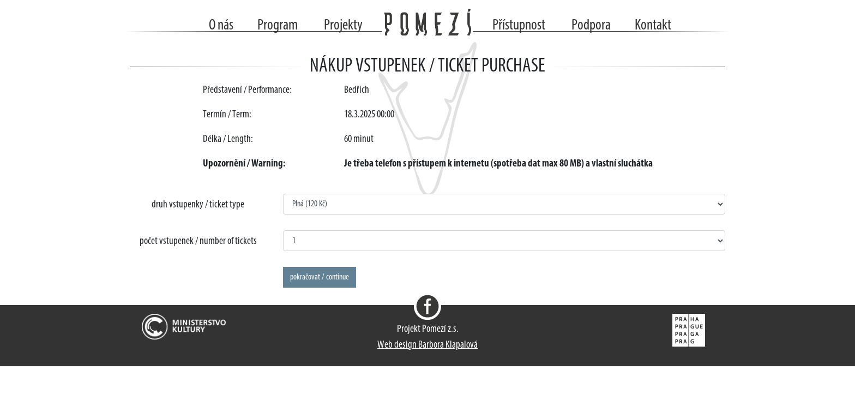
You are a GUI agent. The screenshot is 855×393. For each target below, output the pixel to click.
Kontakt (653, 25)
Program (277, 25)
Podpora (591, 25)
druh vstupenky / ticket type (198, 205)
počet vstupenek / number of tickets (198, 241)
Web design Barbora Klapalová (427, 345)
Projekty (343, 25)
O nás (221, 25)
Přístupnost (518, 25)
